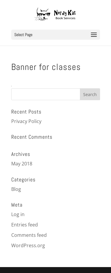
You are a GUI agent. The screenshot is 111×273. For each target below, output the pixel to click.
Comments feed (29, 235)
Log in (18, 214)
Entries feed (24, 224)
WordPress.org (28, 245)
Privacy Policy (26, 121)
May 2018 (21, 163)
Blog (16, 189)
